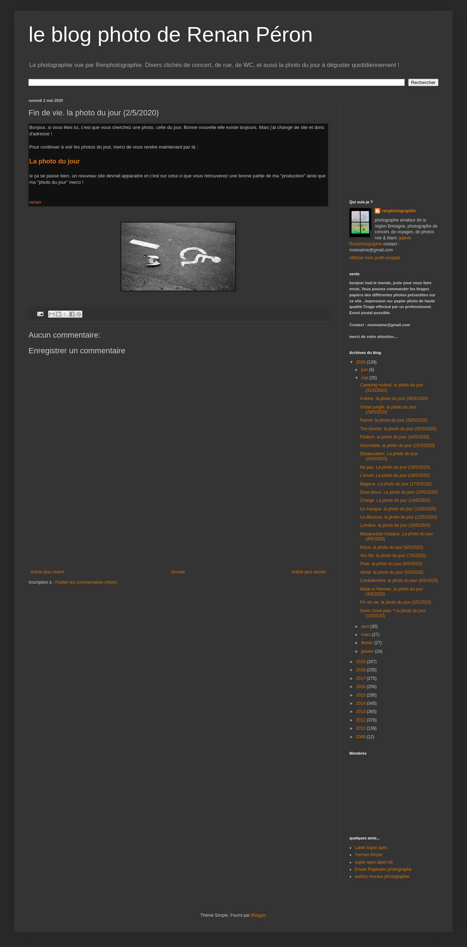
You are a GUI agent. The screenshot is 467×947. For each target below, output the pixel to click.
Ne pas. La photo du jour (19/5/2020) (395, 467)
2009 (361, 736)
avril (365, 626)
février (367, 642)
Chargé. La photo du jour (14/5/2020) (395, 500)
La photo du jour (55, 161)
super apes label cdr (374, 862)
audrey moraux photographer (382, 876)
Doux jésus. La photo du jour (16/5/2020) (398, 492)
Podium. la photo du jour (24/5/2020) (395, 437)
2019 (361, 661)
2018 (361, 669)
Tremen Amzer (369, 854)
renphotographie (399, 210)
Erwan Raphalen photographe (383, 869)
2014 (361, 703)
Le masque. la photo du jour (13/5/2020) (398, 508)
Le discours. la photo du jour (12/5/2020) (398, 517)
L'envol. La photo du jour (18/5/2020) (395, 475)
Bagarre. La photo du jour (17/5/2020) (396, 484)
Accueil (178, 571)
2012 (361, 720)
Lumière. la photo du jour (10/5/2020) (395, 525)
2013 (361, 711)
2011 (361, 728)
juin (365, 369)
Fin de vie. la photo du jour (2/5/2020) (395, 602)
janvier (368, 651)
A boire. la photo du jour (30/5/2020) (394, 398)
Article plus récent (47, 571)
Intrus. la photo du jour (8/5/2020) (391, 547)
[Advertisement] (178, 538)
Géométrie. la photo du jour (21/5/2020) (397, 445)
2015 (361, 695)
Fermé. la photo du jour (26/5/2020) (393, 420)
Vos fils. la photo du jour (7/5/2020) (393, 555)
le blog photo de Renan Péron (171, 34)
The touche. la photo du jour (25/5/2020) (398, 428)
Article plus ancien (309, 571)
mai (365, 377)
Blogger (258, 915)
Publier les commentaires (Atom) (86, 582)
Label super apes (371, 847)
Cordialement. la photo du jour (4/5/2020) (399, 580)
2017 (361, 678)
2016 (361, 686)
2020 (361, 362)
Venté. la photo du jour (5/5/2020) (392, 572)
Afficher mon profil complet (374, 257)
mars (366, 634)
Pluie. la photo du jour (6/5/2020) (391, 563)
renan (35, 202)
